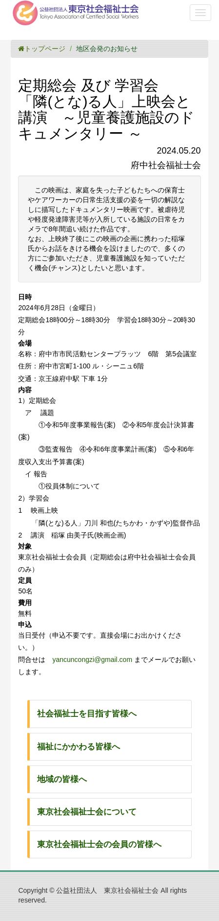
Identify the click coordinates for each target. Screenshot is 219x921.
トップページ (41, 48)
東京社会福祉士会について (87, 812)
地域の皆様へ (62, 779)
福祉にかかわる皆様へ (78, 746)
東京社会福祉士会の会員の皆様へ (99, 844)
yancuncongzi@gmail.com (92, 659)
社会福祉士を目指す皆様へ (87, 713)
